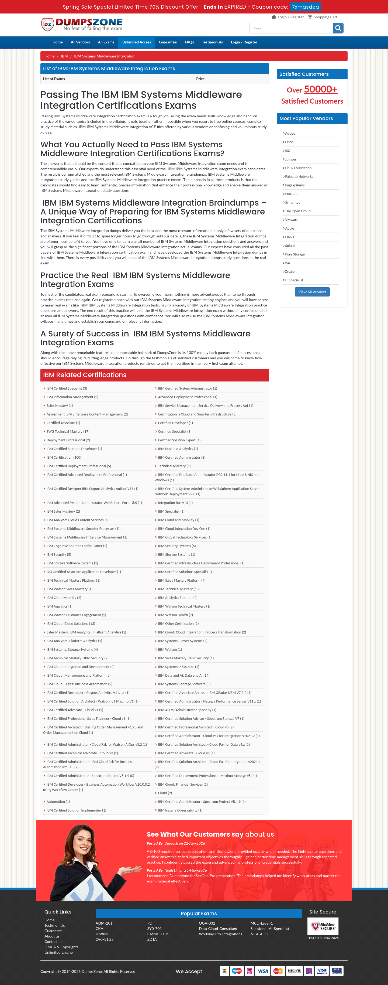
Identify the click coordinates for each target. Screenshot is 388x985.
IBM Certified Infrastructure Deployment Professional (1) (200, 563)
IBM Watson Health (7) (174, 615)
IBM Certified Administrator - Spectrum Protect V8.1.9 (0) (88, 775)
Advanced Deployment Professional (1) (186, 397)
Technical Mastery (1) (173, 466)
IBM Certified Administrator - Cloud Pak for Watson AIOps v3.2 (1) (95, 744)
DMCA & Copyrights (61, 947)
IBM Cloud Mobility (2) (62, 597)
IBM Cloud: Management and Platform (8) (77, 675)
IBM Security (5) (57, 554)
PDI (150, 923)
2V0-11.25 (105, 939)
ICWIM (102, 934)
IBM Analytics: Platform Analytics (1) (72, 641)
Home (58, 42)
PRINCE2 (291, 194)
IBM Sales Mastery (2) (61, 511)
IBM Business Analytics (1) (176, 449)
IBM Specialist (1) (170, 511)
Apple (288, 228)
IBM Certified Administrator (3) (180, 457)
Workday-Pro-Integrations (220, 934)
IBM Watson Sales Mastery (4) (68, 589)
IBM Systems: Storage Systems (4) (70, 649)
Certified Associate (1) (61, 423)
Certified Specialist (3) (173, 431)
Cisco (288, 142)
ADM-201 (104, 923)
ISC (286, 150)
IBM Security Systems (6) (175, 546)
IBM (64, 56)
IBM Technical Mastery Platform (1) (71, 580)
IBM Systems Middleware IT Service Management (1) (85, 537)
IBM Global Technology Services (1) (183, 537)
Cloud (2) (163, 793)
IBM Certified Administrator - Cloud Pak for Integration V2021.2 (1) (207, 736)
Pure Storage (294, 254)
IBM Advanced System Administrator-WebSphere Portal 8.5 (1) (92, 502)
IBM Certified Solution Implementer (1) (74, 810)
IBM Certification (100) (62, 457)
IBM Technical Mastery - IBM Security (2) (76, 658)
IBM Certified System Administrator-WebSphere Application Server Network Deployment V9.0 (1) (207, 491)
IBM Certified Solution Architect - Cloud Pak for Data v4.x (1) (202, 744)
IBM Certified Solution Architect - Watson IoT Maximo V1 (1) (90, 701)
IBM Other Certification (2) (177, 623)
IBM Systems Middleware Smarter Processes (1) (81, 528)
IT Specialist (293, 280)
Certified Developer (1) (174, 423)
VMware (290, 219)
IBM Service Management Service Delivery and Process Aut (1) (204, 405)
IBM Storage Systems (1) (175, 554)
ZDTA (152, 939)
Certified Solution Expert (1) (178, 440)
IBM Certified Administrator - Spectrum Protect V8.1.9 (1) (200, 801)
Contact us (53, 941)
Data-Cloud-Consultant (218, 928)
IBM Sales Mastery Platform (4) (180, 580)
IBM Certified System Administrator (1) (186, 388)
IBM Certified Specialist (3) (65, 388)
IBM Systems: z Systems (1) (177, 666)
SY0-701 (154, 928)
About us (52, 936)
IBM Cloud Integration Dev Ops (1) (182, 528)
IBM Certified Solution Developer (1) (72, 449)
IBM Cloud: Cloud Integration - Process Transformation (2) (200, 632)
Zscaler (289, 271)
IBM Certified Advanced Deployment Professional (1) (85, 474)
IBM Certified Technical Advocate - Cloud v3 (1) (80, 753)
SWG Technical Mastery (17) (66, 431)
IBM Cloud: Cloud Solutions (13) (69, 623)
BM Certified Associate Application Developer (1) (82, 572)
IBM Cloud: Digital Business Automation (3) (77, 684)
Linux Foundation (297, 168)
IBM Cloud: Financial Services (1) (181, 784)
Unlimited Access (136, 42)
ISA (286, 263)
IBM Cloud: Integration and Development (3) (79, 666)
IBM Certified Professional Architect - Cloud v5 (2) (194, 727)
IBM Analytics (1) (57, 606)
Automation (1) (56, 801)
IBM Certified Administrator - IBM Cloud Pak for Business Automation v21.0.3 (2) (88, 764)
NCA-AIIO (259, 934)
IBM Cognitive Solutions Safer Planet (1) (75, 546)
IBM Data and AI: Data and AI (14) (182, 675)
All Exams (106, 42)
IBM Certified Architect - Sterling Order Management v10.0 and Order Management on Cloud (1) (93, 730)
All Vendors (80, 42)
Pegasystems (294, 185)
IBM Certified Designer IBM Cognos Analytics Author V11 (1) (90, 488)
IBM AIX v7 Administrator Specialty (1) (185, 710)
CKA (99, 928)
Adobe (289, 133)
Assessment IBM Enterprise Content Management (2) (85, 414)
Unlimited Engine (58, 952)
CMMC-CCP (157, 934)
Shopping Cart (325, 17)
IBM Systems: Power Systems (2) (181, 641)
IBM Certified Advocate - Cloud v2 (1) (185, 753)
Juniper (290, 159)
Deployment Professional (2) (66, 440)
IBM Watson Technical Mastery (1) (182, 606)
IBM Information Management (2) (70, 397)
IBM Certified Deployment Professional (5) (77, 466)
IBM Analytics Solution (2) (176, 597)
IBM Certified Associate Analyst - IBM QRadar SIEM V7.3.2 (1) (203, 692)
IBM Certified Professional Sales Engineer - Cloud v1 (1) (86, 718)
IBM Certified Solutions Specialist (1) (184, 572)
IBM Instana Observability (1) (179, 810)
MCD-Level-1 (262, 923)
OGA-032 (207, 923)
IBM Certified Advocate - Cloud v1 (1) (73, 710)
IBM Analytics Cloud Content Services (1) (76, 520)
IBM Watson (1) (168, 649)
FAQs (189, 42)
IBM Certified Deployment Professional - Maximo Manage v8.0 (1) (207, 775)
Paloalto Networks (298, 176)
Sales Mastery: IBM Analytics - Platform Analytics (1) (84, 632)
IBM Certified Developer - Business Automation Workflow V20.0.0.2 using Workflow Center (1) (96, 787)
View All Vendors (312, 291)
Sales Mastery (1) (58, 405)
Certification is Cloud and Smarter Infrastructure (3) (196, 414)
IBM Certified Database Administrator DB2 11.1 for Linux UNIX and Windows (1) (207, 477)
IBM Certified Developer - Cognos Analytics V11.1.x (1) (86, 692)
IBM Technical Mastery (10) (177, 589)
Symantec (291, 202)
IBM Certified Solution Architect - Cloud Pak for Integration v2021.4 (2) (208, 764)
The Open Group (297, 211)
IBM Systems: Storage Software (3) (183, 684)
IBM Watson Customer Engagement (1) (74, 615)
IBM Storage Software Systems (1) (70, 563)
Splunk (289, 245)
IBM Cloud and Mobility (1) (177, 520)
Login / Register (291, 17)
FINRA (289, 237)
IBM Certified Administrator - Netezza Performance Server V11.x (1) (208, 701)
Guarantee (168, 42)
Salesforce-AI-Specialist (270, 928)
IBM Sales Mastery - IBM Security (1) (184, 658)
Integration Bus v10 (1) (174, 502)
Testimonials (212, 42)
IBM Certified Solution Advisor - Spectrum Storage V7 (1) (199, 718)
